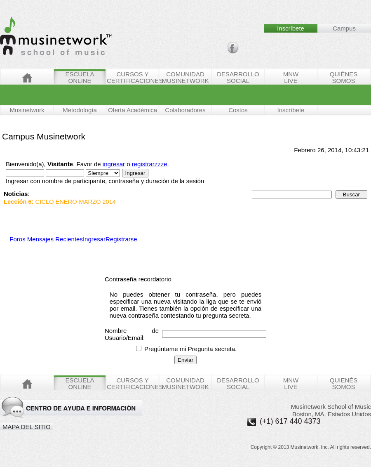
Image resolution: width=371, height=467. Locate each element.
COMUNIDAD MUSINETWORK (185, 77)
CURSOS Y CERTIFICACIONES (132, 77)
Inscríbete (291, 109)
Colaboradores (185, 109)
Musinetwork (26, 109)
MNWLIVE (291, 77)
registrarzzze (149, 163)
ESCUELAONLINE (79, 77)
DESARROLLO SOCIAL (238, 77)
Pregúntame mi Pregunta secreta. (186, 348)
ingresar (114, 163)
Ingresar (94, 239)
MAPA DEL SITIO (26, 426)
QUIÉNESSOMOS (344, 77)
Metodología (80, 109)
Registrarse (121, 239)
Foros (17, 239)
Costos (238, 109)
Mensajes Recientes (55, 239)
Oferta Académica (132, 109)
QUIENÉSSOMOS (344, 383)
